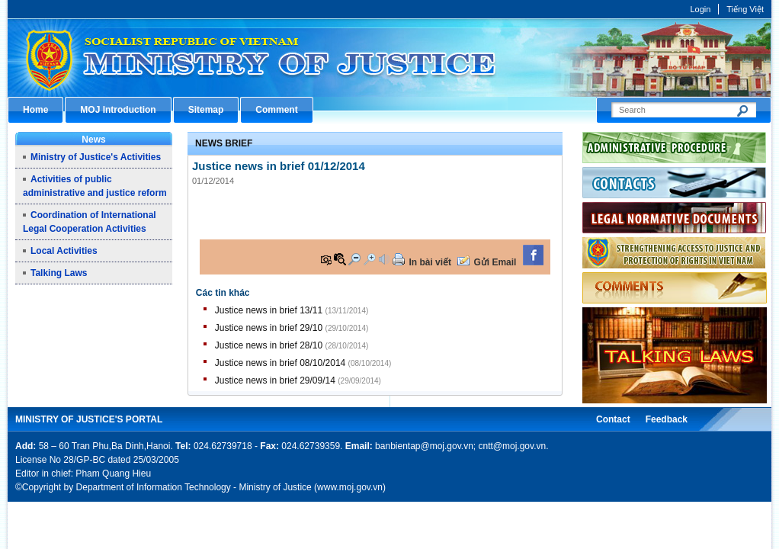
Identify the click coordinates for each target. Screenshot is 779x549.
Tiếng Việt (745, 9)
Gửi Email (494, 262)
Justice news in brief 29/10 (268, 328)
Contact (613, 419)
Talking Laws (58, 273)
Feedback (667, 419)
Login (700, 9)
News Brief (223, 143)
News (93, 139)
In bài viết (430, 262)
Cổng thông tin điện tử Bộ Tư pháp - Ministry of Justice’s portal (389, 57)
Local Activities (64, 251)
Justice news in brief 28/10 (268, 345)
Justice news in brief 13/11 (268, 310)
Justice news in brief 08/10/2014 (280, 363)
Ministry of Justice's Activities (95, 157)
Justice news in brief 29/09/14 (275, 380)
